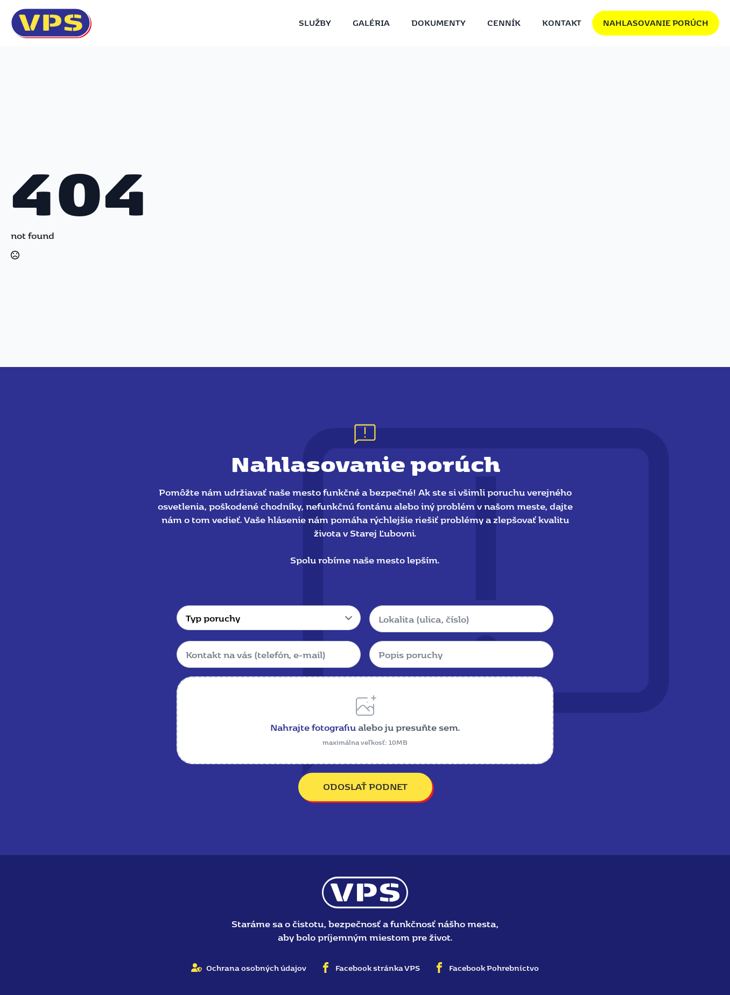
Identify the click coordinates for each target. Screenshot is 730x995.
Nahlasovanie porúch (655, 22)
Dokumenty (438, 22)
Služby (315, 22)
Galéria (371, 22)
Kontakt (561, 22)
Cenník (504, 22)
